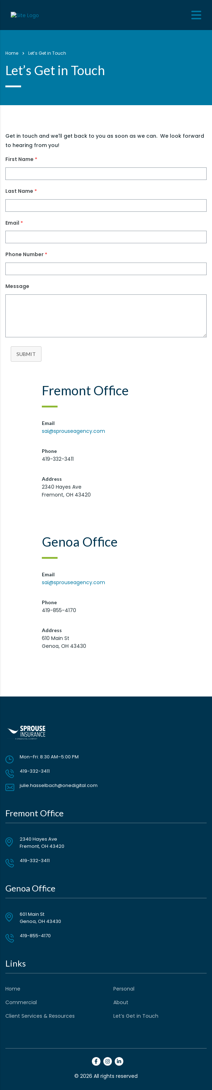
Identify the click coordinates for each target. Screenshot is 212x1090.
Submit (26, 354)
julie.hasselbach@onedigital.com (59, 785)
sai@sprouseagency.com (73, 431)
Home (11, 53)
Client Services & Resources (40, 1016)
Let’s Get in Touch (135, 1016)
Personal (123, 989)
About (120, 1002)
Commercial (21, 1002)
